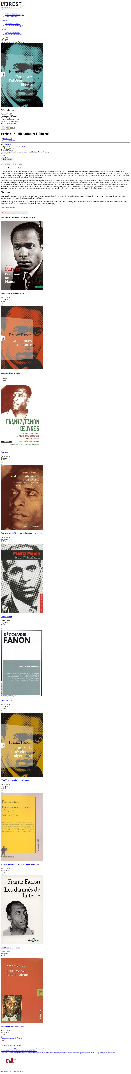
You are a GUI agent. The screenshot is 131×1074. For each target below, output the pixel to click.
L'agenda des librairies (12, 33)
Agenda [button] (3, 29)
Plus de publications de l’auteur (11, 1038)
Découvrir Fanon (8, 700)
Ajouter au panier (7, 159)
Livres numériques (11, 17)
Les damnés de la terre (10, 373)
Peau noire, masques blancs (12, 293)
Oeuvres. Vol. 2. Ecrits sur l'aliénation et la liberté (21, 533)
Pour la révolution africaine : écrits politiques (20, 864)
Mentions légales (78, 1053)
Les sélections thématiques (14, 26)
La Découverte (10, 141)
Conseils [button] (4, 20)
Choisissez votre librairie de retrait (25, 1049)
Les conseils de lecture (12, 24)
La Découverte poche (18, 146)
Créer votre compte (7, 1049)
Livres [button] (3, 9)
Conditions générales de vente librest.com (15, 1053)
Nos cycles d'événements (13, 35)
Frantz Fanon (7, 139)
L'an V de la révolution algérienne (15, 780)
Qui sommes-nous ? (30, 1051)
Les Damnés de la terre (10, 948)
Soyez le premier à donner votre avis (14, 212)
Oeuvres (8, 144)
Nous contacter (89, 1053)
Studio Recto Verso (14, 1045)
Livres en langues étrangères (14, 15)
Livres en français (11, 13)
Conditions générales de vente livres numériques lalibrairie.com (50, 1053)
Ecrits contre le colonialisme (12, 1026)
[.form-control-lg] (10, 7)
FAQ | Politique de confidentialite (106, 1053)
